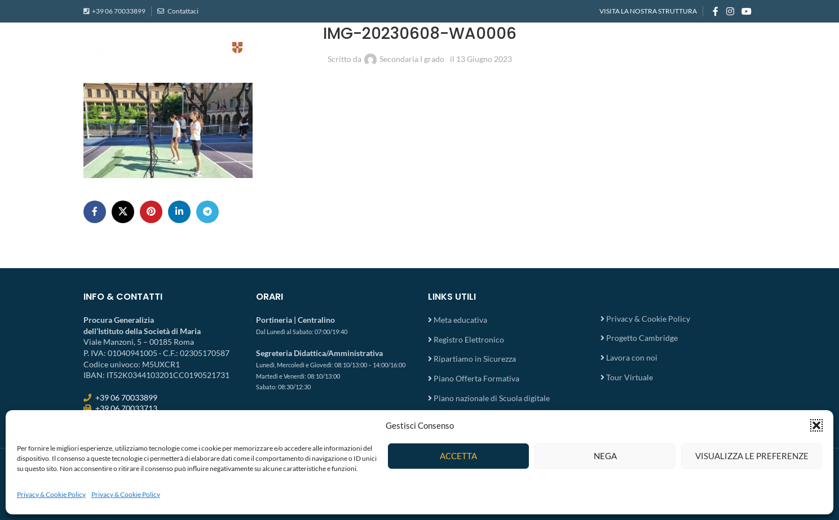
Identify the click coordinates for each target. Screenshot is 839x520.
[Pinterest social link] (151, 212)
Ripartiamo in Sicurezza (475, 358)
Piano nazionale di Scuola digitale (492, 398)
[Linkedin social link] (179, 212)
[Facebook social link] (715, 11)
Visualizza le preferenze (752, 456)
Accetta (458, 456)
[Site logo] (196, 51)
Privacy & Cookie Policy (51, 494)
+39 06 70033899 (118, 11)
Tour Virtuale (629, 377)
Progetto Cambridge (642, 338)
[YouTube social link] (747, 11)
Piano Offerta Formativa (476, 378)
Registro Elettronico (469, 339)
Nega (605, 456)
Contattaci (182, 11)
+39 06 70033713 (126, 408)
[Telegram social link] (207, 212)
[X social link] (123, 212)
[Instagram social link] (730, 11)
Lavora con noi (631, 357)
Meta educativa (460, 320)
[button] (816, 425)
